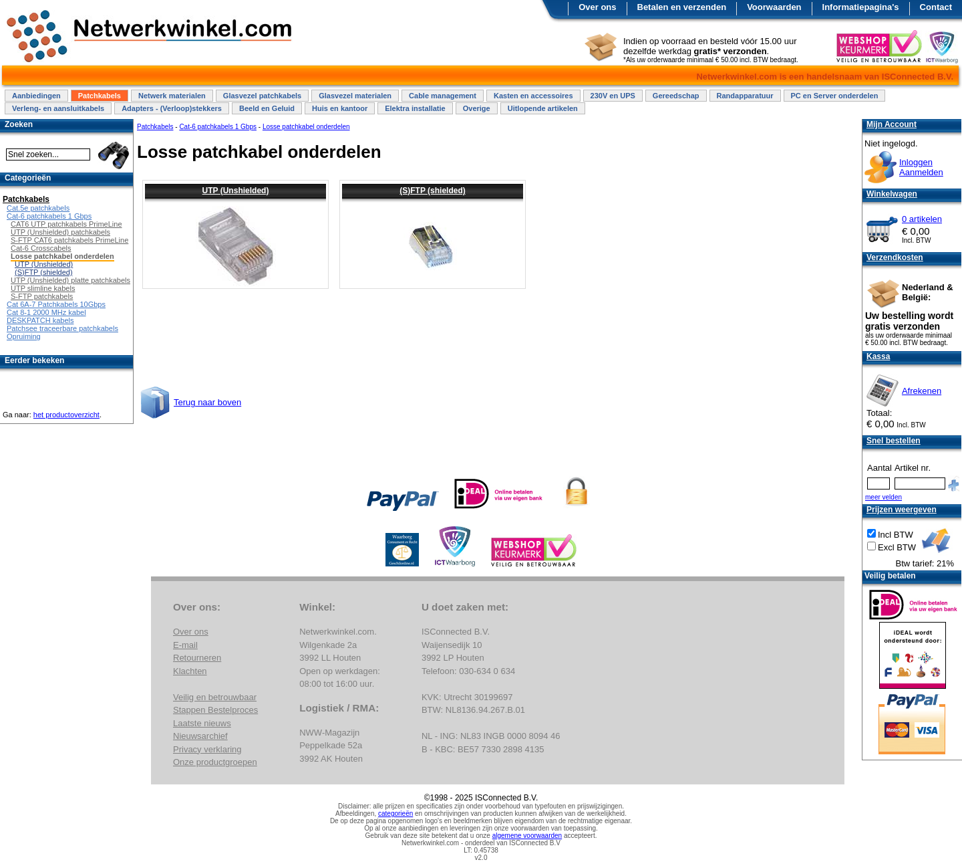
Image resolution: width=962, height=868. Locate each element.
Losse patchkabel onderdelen (306, 126)
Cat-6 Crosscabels (41, 248)
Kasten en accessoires (533, 96)
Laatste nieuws (202, 723)
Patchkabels (99, 96)
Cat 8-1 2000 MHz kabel (46, 312)
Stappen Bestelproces (215, 710)
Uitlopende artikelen (543, 108)
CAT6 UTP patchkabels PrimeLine (66, 224)
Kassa (878, 356)
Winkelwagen (891, 194)
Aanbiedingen (36, 96)
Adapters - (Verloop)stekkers (172, 108)
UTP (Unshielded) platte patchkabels (70, 280)
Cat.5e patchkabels (38, 208)
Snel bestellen (893, 440)
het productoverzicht (66, 415)
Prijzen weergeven (901, 509)
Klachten (190, 671)
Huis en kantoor (339, 108)
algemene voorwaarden (527, 835)
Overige (476, 108)
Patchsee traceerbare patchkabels (62, 328)
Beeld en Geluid (267, 108)
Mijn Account (891, 124)
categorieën (395, 813)
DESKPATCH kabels (40, 320)
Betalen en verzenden (682, 7)
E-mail (185, 645)
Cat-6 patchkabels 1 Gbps (218, 126)
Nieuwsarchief (200, 736)
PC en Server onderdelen (834, 96)
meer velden (883, 497)
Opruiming (24, 336)
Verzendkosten (894, 257)
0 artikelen (922, 219)
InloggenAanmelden (921, 167)
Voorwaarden (774, 7)
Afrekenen (921, 391)
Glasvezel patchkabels (262, 96)
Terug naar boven (207, 402)
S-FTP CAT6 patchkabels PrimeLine (69, 240)
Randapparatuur (745, 96)
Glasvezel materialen (355, 96)
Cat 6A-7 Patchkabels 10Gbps (56, 304)
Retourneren (197, 658)
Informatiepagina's (860, 7)
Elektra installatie (415, 108)
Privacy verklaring (207, 749)
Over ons (597, 7)
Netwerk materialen (172, 96)
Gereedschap (676, 96)
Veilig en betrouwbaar (215, 697)
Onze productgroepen (215, 762)
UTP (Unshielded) (235, 190)
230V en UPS (613, 96)
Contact (936, 7)
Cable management (442, 96)
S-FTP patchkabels (42, 296)
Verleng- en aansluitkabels (58, 108)
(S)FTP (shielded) (432, 190)
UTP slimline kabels (43, 288)
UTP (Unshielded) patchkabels (60, 232)
